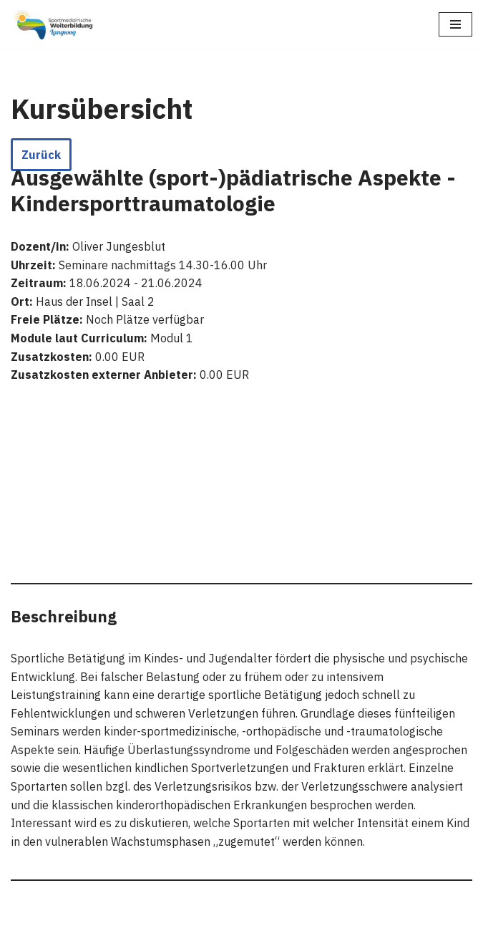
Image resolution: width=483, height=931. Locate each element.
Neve (24, 915)
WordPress (158, 915)
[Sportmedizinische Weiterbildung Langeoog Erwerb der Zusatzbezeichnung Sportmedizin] (54, 24)
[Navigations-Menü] (455, 24)
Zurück (41, 155)
